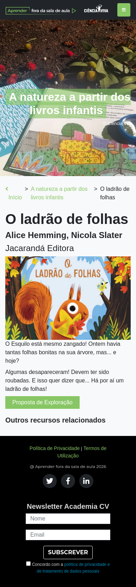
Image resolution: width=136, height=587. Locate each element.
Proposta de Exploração (42, 402)
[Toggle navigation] (123, 10)
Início (13, 193)
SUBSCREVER (68, 552)
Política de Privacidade (55, 448)
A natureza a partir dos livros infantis (59, 193)
